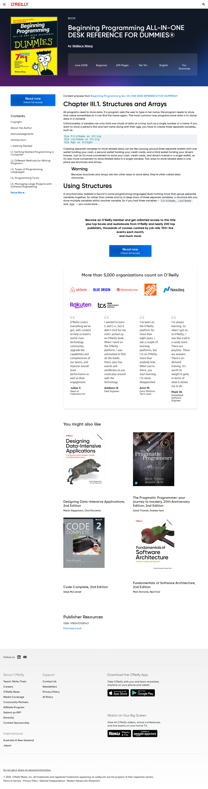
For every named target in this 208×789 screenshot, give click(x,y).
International (13, 734)
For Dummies (184, 67)
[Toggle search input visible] (204, 4)
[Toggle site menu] (4, 4)
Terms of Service (12, 780)
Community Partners (15, 702)
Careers (8, 686)
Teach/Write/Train (14, 681)
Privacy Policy (51, 692)
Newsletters (50, 686)
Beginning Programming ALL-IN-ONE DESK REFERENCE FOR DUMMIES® (134, 95)
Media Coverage (13, 697)
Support (49, 675)
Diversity (8, 717)
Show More (17, 192)
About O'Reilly (13, 675)
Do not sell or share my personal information (27, 770)
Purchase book (72, 628)
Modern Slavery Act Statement (83, 780)
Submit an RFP (12, 712)
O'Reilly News (11, 692)
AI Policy (48, 697)
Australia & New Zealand (18, 740)
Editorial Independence (52, 780)
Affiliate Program (13, 707)
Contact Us (49, 681)
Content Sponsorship (16, 723)
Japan (7, 745)
